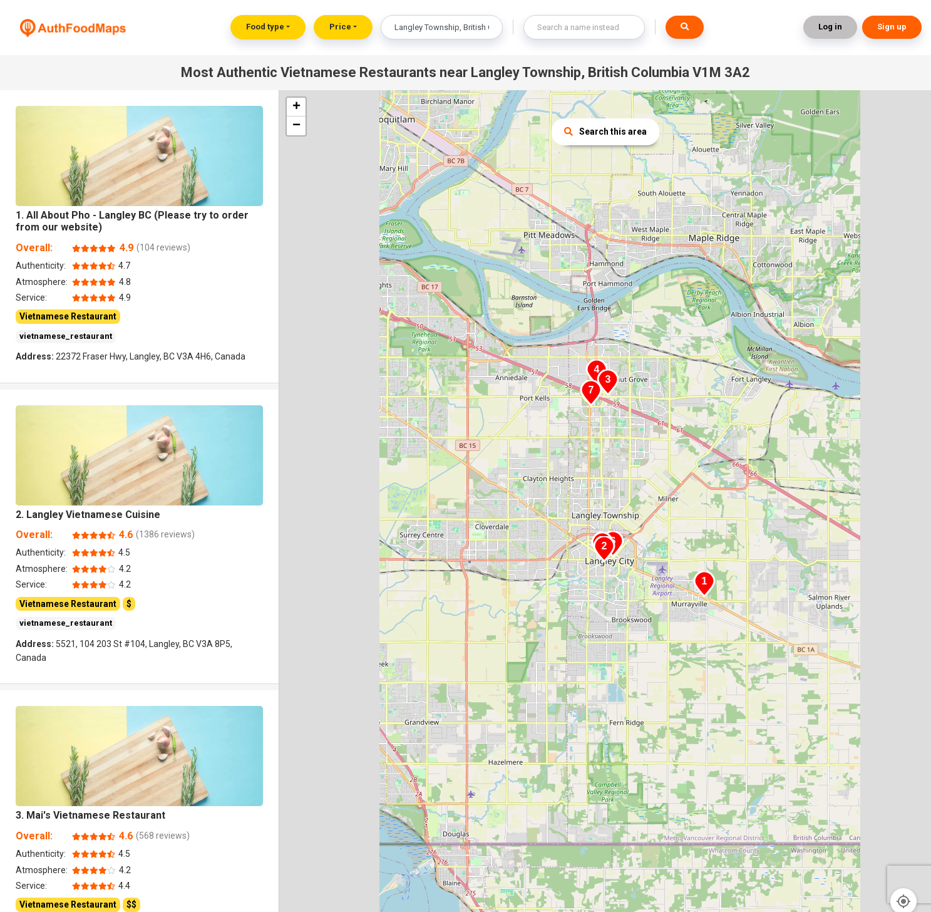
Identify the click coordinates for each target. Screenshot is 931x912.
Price (340, 26)
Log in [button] (830, 26)
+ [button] (296, 107)
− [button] (296, 126)
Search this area (605, 132)
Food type (265, 26)
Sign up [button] (892, 26)
